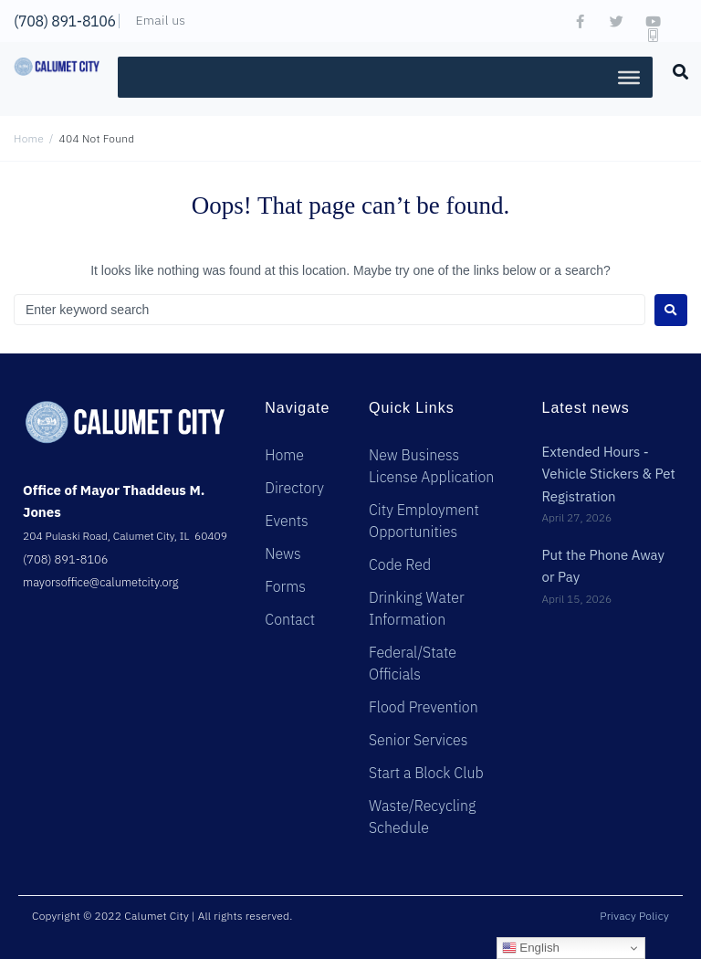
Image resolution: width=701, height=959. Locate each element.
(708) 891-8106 (65, 21)
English (531, 948)
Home (29, 138)
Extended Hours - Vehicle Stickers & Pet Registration (608, 474)
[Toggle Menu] (629, 76)
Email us (160, 20)
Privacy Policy (634, 915)
